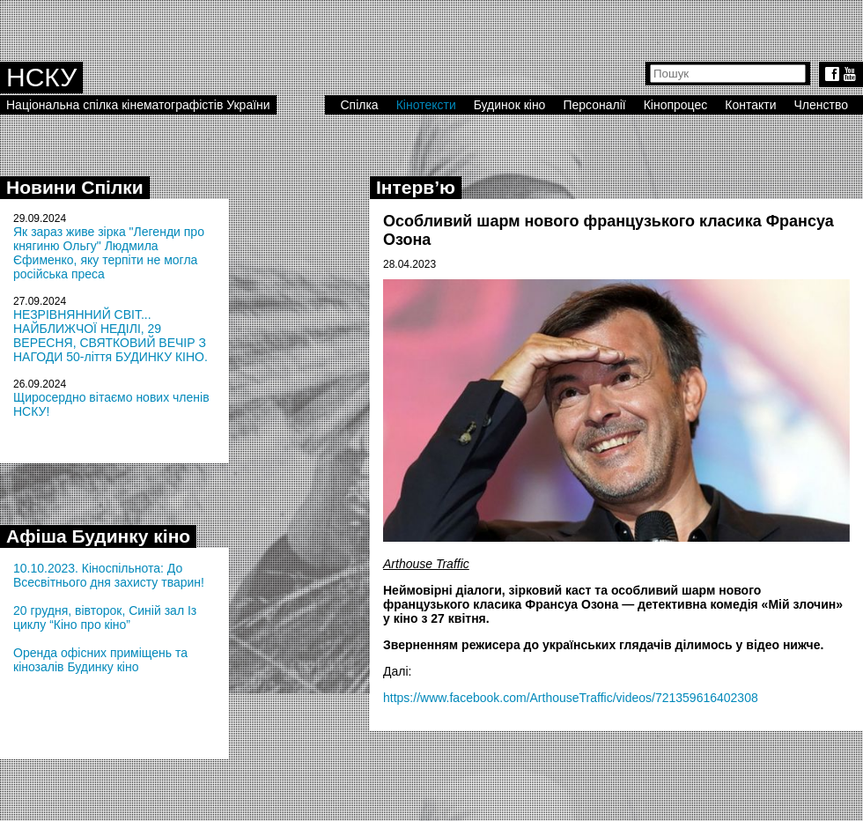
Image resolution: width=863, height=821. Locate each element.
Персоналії (594, 105)
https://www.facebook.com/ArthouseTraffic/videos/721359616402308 (570, 698)
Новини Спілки (75, 187)
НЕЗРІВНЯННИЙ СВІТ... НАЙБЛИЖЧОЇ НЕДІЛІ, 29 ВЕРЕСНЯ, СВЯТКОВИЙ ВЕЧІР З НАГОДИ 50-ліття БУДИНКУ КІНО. (110, 335)
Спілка (359, 105)
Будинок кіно (510, 105)
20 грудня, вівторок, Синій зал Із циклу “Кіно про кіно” (104, 617)
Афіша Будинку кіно (98, 536)
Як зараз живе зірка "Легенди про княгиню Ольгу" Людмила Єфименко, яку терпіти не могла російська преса (108, 253)
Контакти (750, 105)
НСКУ (41, 77)
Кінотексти (426, 105)
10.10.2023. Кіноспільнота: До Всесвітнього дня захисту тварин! (108, 575)
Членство (821, 105)
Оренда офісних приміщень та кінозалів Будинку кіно (100, 660)
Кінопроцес (676, 105)
